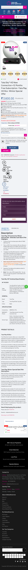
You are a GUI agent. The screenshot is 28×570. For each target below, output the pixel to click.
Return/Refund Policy (7, 509)
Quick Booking (20, 17)
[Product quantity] (4, 147)
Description (5, 228)
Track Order (5, 520)
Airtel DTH (4, 533)
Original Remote (5, 537)
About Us (4, 497)
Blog (3, 501)
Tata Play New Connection (12, 156)
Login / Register (5, 516)
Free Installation (6, 522)
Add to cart (12, 147)
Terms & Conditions (6, 507)
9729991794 (11, 409)
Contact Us (4, 503)
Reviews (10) (15, 228)
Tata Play (4, 531)
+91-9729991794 (11, 481)
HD (4, 156)
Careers (4, 518)
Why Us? (4, 499)
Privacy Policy (5, 505)
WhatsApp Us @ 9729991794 (7, 415)
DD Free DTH (5, 535)
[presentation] (5, 429)
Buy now (5, 150)
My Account (4, 514)
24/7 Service (5, 526)
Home (12, 28)
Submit (14, 219)
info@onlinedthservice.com (12, 484)
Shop (16, 28)
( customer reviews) (11, 101)
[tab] (5, 228)
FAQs (3, 524)
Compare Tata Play (6, 539)
